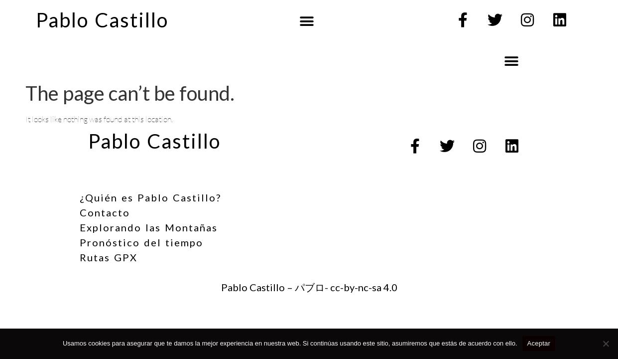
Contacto (105, 212)
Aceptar (539, 343)
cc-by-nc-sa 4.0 (363, 287)
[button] (306, 21)
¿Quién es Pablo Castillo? (150, 197)
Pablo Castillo (102, 20)
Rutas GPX (108, 257)
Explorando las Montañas (149, 227)
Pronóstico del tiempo (141, 242)
